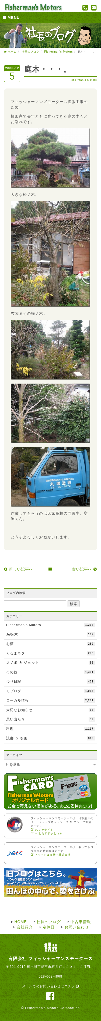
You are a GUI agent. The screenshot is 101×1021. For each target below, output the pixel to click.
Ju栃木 (50, 634)
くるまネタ (50, 653)
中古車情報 (81, 922)
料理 (50, 729)
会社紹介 (25, 927)
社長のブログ (30, 51)
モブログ (50, 691)
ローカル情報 (50, 700)
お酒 (50, 644)
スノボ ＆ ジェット (50, 663)
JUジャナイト (42, 829)
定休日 (49, 927)
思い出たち (50, 719)
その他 (50, 672)
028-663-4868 (50, 976)
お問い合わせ (76, 927)
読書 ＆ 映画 (50, 738)
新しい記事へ (18, 569)
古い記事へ (84, 569)
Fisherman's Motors (83, 79)
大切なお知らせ (50, 710)
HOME (20, 922)
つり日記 (50, 681)
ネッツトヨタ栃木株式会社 (51, 854)
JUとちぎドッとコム (46, 833)
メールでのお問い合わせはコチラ (50, 986)
